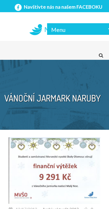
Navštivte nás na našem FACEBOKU (57, 7)
